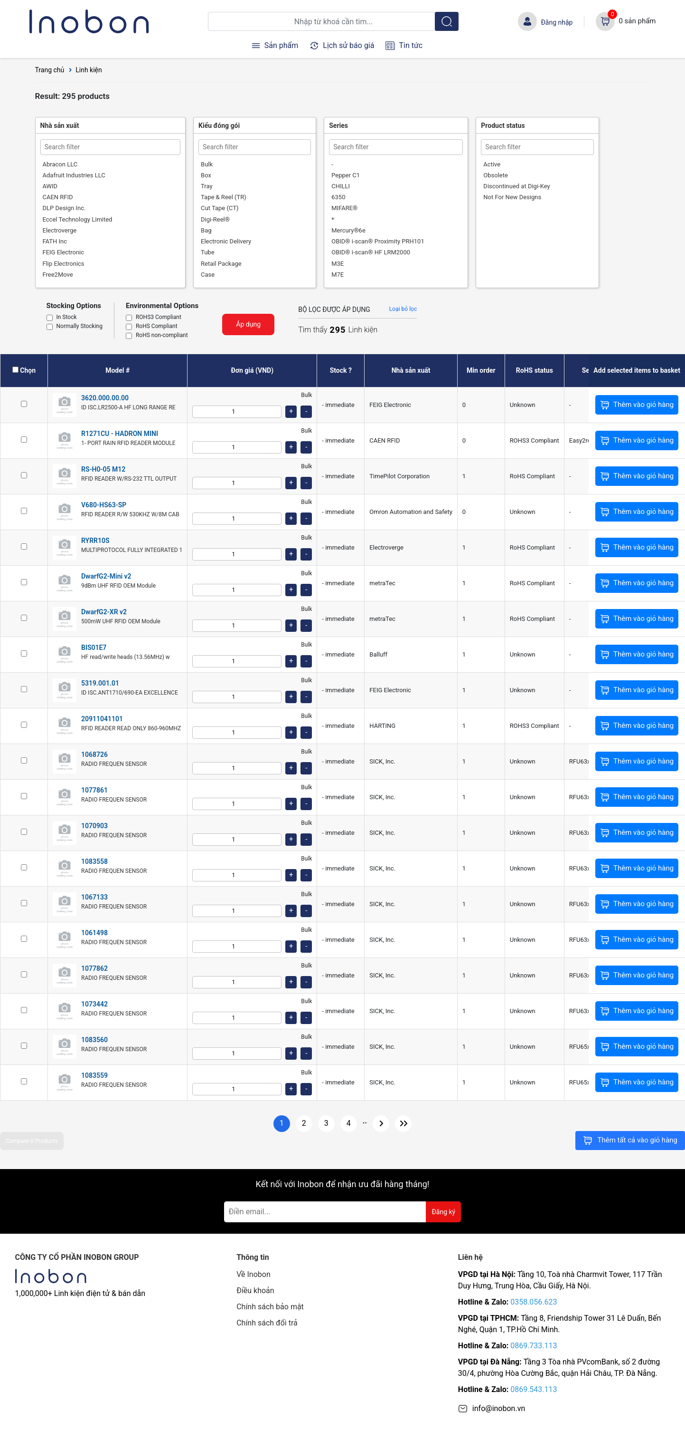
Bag (206, 230)
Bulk (207, 164)
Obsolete (495, 175)
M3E (337, 263)
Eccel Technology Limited (78, 219)
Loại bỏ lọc (403, 309)
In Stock (66, 317)
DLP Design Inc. (64, 208)
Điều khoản (255, 1290)
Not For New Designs (512, 197)
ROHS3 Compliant (158, 317)
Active (491, 164)
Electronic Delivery (226, 241)
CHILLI (340, 186)
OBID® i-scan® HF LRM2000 (370, 252)
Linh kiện (88, 70)
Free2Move (58, 274)
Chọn (28, 370)
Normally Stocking (79, 326)
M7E (337, 274)
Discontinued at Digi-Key (516, 186)
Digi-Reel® (215, 219)
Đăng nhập (556, 22)
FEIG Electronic (63, 252)
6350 (338, 197)
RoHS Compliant (157, 326)
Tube (208, 252)
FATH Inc (55, 241)
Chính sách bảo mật (270, 1306)
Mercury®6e (348, 230)
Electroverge (60, 230)
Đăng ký (443, 1212)
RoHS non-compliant (162, 335)
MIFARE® (344, 208)
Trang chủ (50, 70)
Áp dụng (248, 324)
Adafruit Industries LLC (74, 175)
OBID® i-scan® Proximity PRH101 (377, 241)
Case (208, 274)
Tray (207, 186)
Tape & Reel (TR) (223, 197)
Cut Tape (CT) (219, 208)
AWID (50, 186)
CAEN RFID (58, 197)
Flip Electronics (63, 263)
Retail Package (221, 263)
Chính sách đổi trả (267, 1322)
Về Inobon (253, 1274)
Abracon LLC (60, 164)
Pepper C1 (345, 175)
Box (206, 175)
